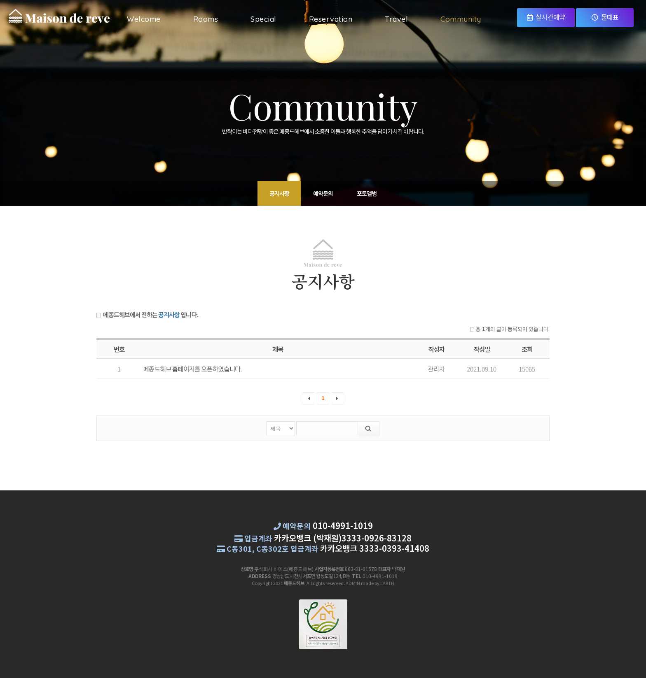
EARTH (387, 583)
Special (263, 19)
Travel (396, 19)
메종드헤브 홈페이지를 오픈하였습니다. (192, 368)
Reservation (331, 19)
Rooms (205, 19)
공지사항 (279, 193)
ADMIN (353, 583)
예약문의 (323, 193)
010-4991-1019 (343, 526)
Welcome (144, 19)
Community (460, 19)
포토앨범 (367, 193)
